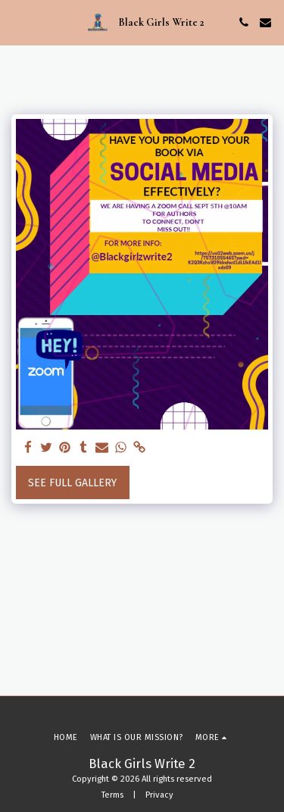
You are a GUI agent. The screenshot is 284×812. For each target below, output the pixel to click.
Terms (112, 795)
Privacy (159, 795)
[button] (17, 22)
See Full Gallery (72, 482)
